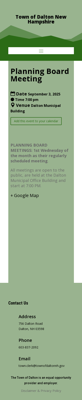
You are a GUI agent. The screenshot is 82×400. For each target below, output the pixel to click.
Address (27, 316)
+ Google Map (24, 195)
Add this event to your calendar (36, 121)
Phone (25, 340)
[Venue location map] (41, 236)
